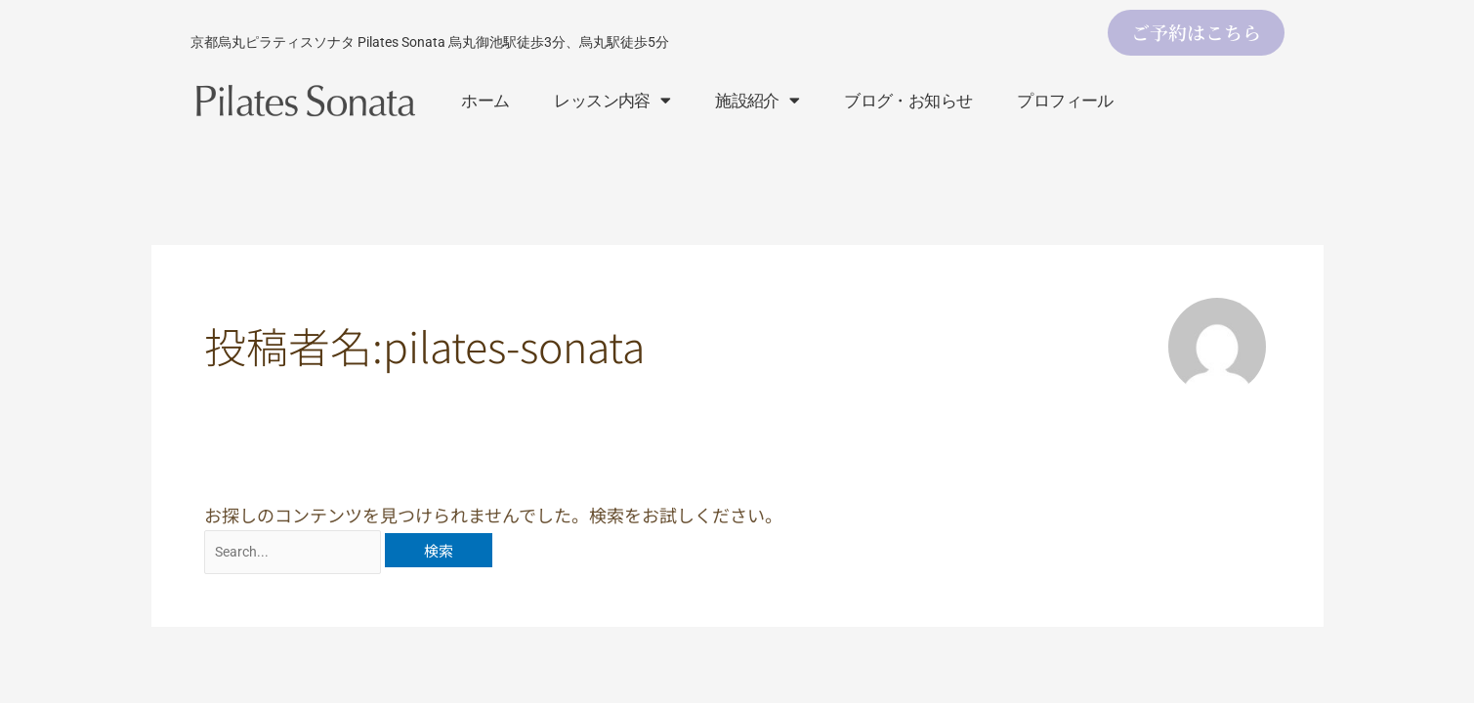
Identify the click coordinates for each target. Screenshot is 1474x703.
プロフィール (1065, 100)
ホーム (485, 100)
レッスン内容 (612, 100)
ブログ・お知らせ (908, 100)
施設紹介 (757, 100)
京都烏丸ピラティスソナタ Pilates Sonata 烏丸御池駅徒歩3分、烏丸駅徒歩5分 (429, 42)
